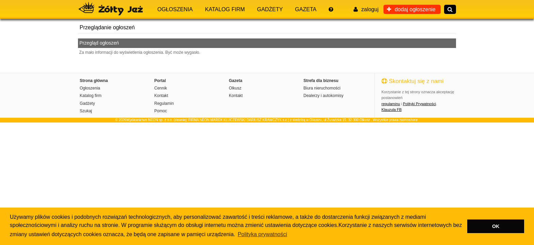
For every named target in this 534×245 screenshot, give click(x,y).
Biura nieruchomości (322, 88)
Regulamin (164, 103)
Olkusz (235, 88)
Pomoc (160, 111)
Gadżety (270, 9)
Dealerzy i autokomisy (323, 95)
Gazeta (305, 9)
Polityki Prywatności (419, 104)
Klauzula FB (391, 110)
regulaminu (390, 104)
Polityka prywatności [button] (262, 234)
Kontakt (161, 95)
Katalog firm (225, 9)
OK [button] (496, 226)
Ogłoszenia (175, 9)
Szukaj (86, 111)
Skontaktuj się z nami (412, 81)
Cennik (160, 88)
